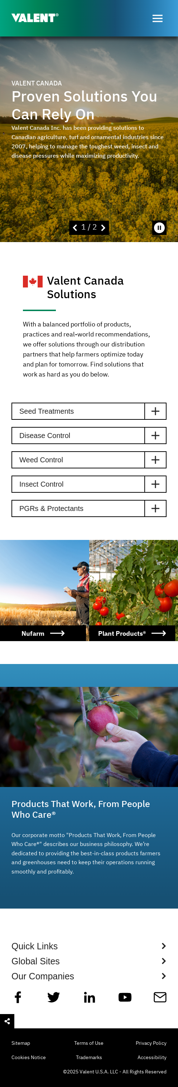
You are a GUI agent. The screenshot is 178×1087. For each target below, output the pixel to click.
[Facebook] (17, 1000)
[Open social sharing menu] (7, 1021)
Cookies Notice (28, 1057)
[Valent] (40, 18)
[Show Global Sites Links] (89, 961)
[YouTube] (125, 1000)
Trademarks (89, 1057)
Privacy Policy (151, 1043)
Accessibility (152, 1057)
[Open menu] (158, 18)
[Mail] (160, 1000)
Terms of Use (89, 1043)
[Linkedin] (89, 1000)
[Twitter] (54, 1000)
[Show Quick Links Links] (89, 946)
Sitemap (20, 1043)
